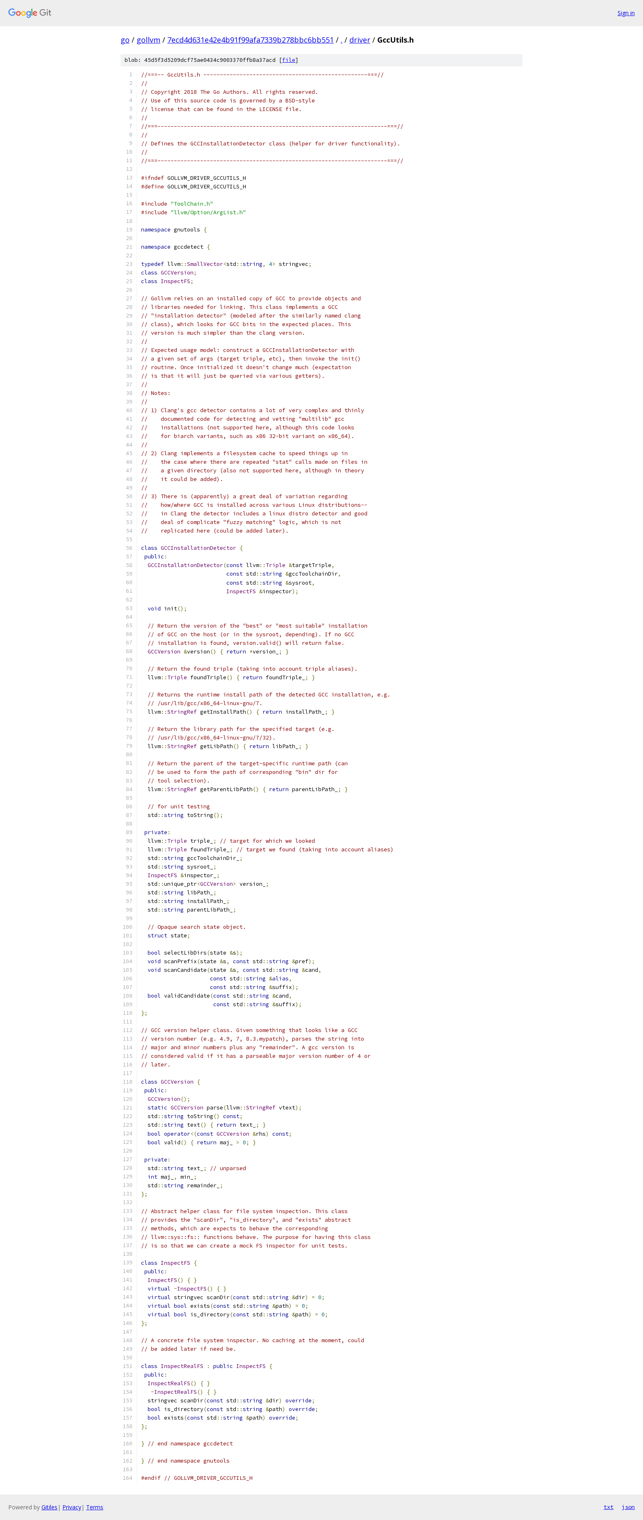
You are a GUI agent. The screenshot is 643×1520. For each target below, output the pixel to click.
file (288, 60)
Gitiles (49, 1507)
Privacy (71, 1507)
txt (608, 1507)
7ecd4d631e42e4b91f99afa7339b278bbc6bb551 (250, 40)
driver (359, 40)
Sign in (626, 13)
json (628, 1507)
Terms (94, 1507)
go (125, 40)
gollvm (148, 40)
